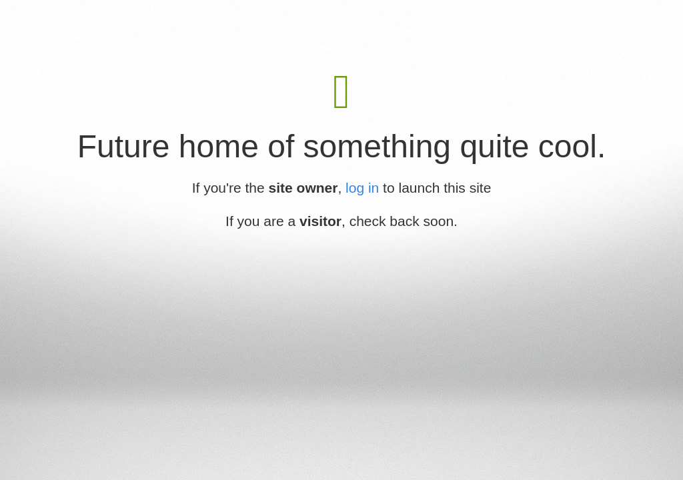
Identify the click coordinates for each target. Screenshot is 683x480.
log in (362, 187)
